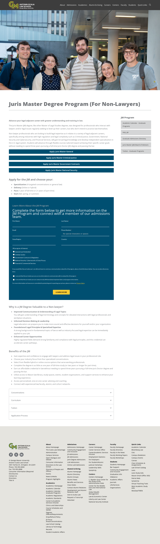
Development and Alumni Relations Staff (76, 491)
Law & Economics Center (98, 496)
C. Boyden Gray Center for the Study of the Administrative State (98, 481)
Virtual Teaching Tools (140, 484)
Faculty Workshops (117, 458)
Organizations (115, 488)
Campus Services (52, 455)
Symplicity (92, 470)
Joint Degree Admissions (76, 460)
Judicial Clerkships (95, 465)
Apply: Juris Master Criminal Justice (61, 158)
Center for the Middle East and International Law (97, 487)
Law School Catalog (53, 524)
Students (132, 5)
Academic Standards (53, 498)
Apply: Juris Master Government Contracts (61, 164)
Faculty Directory (116, 450)
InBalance (113, 477)
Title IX (11, 480)
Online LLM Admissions (76, 465)
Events (48, 474)
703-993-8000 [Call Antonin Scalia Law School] (19, 467)
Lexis (133, 470)
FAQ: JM (125, 132)
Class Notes (71, 485)
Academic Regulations (54, 496)
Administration (51, 452)
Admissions (71, 5)
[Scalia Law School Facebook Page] (11, 455)
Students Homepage (117, 464)
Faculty (124, 5)
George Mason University (20, 460)
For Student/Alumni (96, 462)
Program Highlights (53, 479)
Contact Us (13, 476)
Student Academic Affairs (55, 532)
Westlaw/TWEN (137, 491)
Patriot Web (136, 478)
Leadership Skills (95, 468)
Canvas (134, 460)
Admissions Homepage (75, 447)
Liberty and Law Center (97, 499)
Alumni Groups (73, 477)
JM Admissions (72, 457)
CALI (133, 452)
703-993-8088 (17, 469)
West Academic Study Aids (140, 487)
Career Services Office (97, 450)
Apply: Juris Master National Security (61, 170)
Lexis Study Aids (138, 473)
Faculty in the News (117, 452)
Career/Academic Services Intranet (98, 453)
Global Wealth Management (94, 493)
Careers (107, 5)
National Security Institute (98, 502)
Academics (82, 5)
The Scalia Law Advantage (55, 450)
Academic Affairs (116, 480)
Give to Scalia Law (74, 495)
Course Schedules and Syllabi (54, 509)
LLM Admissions (73, 462)
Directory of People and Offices (54, 470)
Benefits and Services (75, 482)
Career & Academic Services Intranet (53, 502)
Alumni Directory (73, 474)
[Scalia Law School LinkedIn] (22, 455)
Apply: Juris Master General (61, 151)
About (62, 5)
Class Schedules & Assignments (138, 464)
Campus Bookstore (138, 455)
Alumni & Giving (95, 5)
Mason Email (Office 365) (141, 476)
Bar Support (114, 467)
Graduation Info (116, 474)
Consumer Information (54, 462)
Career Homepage (95, 447)
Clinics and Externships (54, 505)
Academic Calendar (53, 488)
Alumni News (72, 480)
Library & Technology (54, 527)
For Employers (94, 460)
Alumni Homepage (74, 472)
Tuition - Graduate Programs (133, 151)
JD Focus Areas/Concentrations (54, 520)
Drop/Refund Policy (53, 517)
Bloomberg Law (137, 450)
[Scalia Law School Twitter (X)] (16, 455)
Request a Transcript (75, 497)
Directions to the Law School (54, 466)
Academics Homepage (54, 486)
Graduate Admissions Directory (134, 139)
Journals (113, 482)
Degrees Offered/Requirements (54, 513)
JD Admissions (72, 454)
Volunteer (71, 500)
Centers (115, 5)
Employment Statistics (97, 457)
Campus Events (137, 458)
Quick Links (142, 5)
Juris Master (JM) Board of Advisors (135, 145)
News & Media (51, 476)
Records (49, 529)
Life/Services (114, 485)
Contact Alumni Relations (76, 488)
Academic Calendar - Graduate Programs (134, 124)
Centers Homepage (96, 477)
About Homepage (52, 447)
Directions (12, 478)
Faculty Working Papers (118, 455)
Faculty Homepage (117, 447)
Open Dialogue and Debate (53, 459)
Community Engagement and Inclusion (76, 451)
